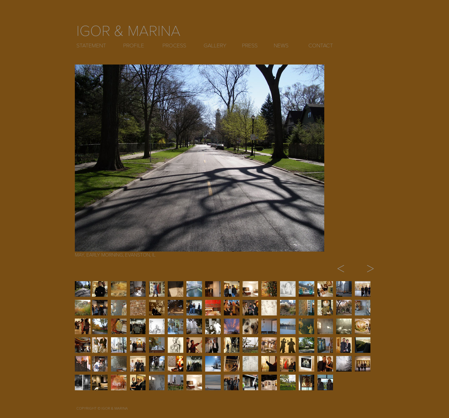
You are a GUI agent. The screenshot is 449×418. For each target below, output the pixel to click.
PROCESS (174, 45)
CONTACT (320, 45)
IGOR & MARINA (128, 31)
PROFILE (133, 45)
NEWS (281, 45)
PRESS (250, 45)
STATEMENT (91, 45)
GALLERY (215, 45)
